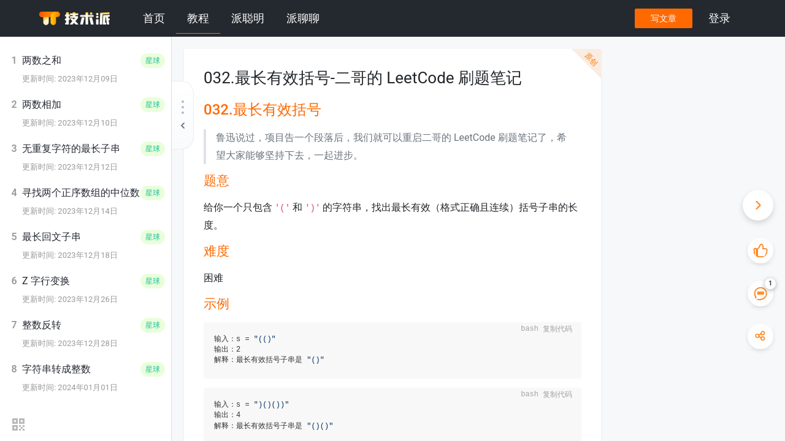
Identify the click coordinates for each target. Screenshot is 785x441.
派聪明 (247, 18)
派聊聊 (303, 18)
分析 (641, 151)
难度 (641, 121)
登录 (719, 18)
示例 (641, 136)
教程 (198, 18)
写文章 (663, 18)
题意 (641, 106)
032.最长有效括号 (655, 92)
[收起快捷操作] (757, 205)
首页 (154, 18)
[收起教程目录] (183, 115)
